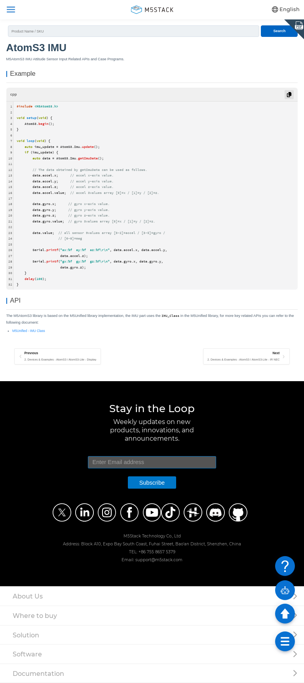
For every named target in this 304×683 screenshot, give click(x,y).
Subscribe (152, 483)
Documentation (38, 673)
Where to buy (35, 616)
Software (27, 654)
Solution (26, 635)
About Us (28, 596)
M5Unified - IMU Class (28, 331)
